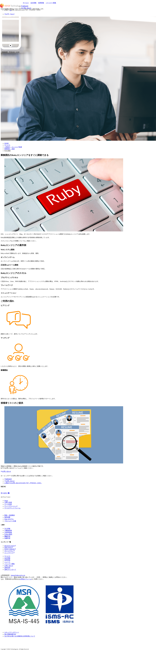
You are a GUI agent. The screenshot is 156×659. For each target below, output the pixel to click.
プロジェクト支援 (10, 521)
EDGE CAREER (10, 549)
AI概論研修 (8, 530)
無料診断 (7, 517)
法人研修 (7, 528)
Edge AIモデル (9, 519)
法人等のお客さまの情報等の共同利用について (19, 636)
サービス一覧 (5, 493)
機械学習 (7, 536)
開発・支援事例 (9, 515)
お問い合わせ (6, 471)
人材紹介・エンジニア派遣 (13, 147)
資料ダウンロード (10, 569)
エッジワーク (9, 553)
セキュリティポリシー (11, 632)
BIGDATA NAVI (10, 546)
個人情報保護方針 (10, 634)
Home (6, 500)
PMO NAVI (8, 547)
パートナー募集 (51, 3)
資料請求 (8, 479)
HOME (6, 143)
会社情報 (33, 3)
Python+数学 (8, 534)
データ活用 (8, 504)
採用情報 (41, 3)
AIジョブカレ (9, 551)
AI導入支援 (8, 502)
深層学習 (7, 538)
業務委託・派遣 (9, 149)
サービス (26, 3)
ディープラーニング (11, 506)
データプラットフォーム (12, 508)
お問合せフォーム (25, 579)
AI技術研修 (8, 532)
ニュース (7, 562)
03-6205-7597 (23, 483)
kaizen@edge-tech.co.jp (18, 575)
